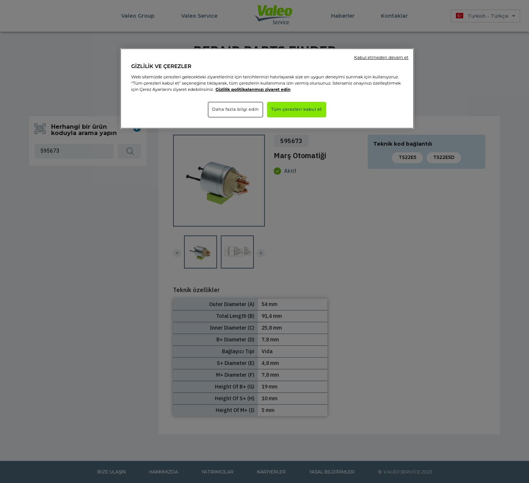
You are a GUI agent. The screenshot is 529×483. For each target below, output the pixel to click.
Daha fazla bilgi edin (235, 109)
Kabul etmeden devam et (381, 57)
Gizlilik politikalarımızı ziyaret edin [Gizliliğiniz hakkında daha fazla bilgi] (253, 89)
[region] (267, 88)
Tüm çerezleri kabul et (296, 109)
